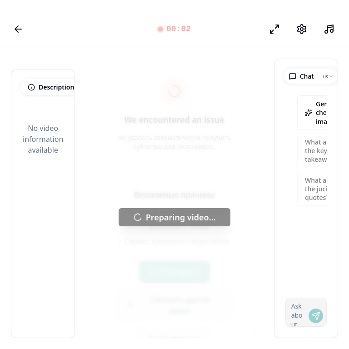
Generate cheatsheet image (325, 113)
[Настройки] (302, 29)
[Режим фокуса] (274, 29)
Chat (301, 76)
